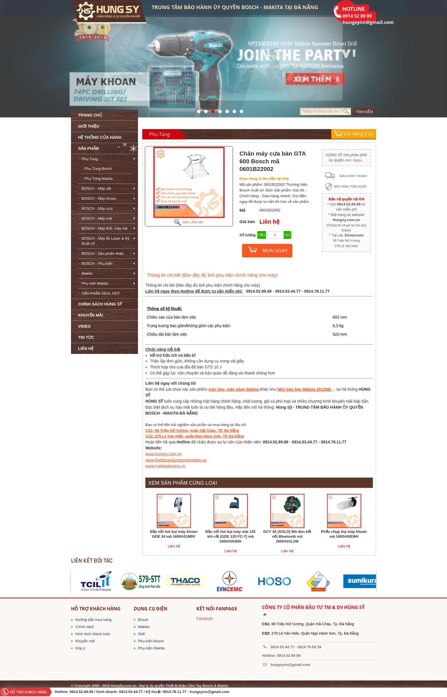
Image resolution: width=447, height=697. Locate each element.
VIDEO (84, 326)
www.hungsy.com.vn (163, 454)
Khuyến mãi (85, 641)
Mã (242, 210)
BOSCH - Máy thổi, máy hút (104, 228)
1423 (232, 110)
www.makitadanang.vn (165, 466)
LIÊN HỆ (86, 348)
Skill (141, 634)
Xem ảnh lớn (188, 222)
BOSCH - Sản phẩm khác (103, 253)
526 (218, 110)
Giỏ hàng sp (353, 134)
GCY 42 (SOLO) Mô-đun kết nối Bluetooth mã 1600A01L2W (287, 536)
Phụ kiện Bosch (151, 641)
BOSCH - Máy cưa (97, 208)
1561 (239, 110)
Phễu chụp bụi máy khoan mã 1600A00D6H (344, 534)
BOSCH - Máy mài (97, 218)
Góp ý (80, 648)
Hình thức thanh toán (92, 634)
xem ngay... (354, 160)
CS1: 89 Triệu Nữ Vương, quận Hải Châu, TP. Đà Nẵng (192, 430)
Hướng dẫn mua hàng (93, 619)
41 (204, 110)
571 (197, 110)
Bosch (143, 619)
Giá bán (247, 221)
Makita (87, 273)
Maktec (144, 627)
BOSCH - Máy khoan (99, 198)
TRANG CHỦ (90, 115)
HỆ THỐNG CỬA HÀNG (99, 137)
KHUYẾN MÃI (90, 315)
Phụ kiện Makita (95, 283)
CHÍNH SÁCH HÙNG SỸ (100, 304)
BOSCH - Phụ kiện (97, 263)
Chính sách (84, 627)
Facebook (204, 618)
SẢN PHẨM (88, 148)
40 (225, 110)
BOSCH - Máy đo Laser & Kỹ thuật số (105, 241)
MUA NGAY (274, 250)
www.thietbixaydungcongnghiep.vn (176, 460)
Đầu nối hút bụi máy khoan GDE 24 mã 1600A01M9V (173, 534)
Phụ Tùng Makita (98, 178)
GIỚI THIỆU (88, 126)
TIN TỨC (86, 337)
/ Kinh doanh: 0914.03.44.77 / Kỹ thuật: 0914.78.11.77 (140, 692)
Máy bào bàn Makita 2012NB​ (304, 389)
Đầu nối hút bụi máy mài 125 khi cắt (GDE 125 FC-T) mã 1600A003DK (230, 536)
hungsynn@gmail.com (209, 692)
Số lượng (247, 235)
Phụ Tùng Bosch (98, 168)
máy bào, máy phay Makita (233, 389)
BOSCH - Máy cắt (96, 188)
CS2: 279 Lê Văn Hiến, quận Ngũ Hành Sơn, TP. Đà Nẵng (194, 436)
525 (211, 110)
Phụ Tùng (90, 159)
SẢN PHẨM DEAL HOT (101, 293)
